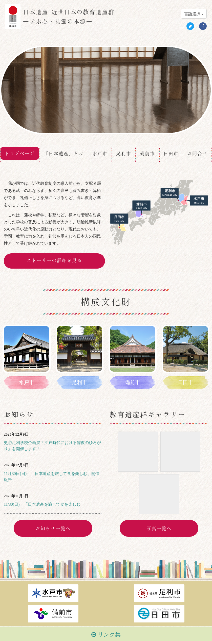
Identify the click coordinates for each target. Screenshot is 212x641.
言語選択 (193, 14)
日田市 (171, 153)
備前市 (147, 153)
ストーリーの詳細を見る (54, 260)
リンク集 (106, 634)
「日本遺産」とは (64, 153)
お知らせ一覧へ (53, 528)
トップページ (20, 153)
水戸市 (100, 153)
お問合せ (197, 153)
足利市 (123, 153)
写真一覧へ (159, 528)
